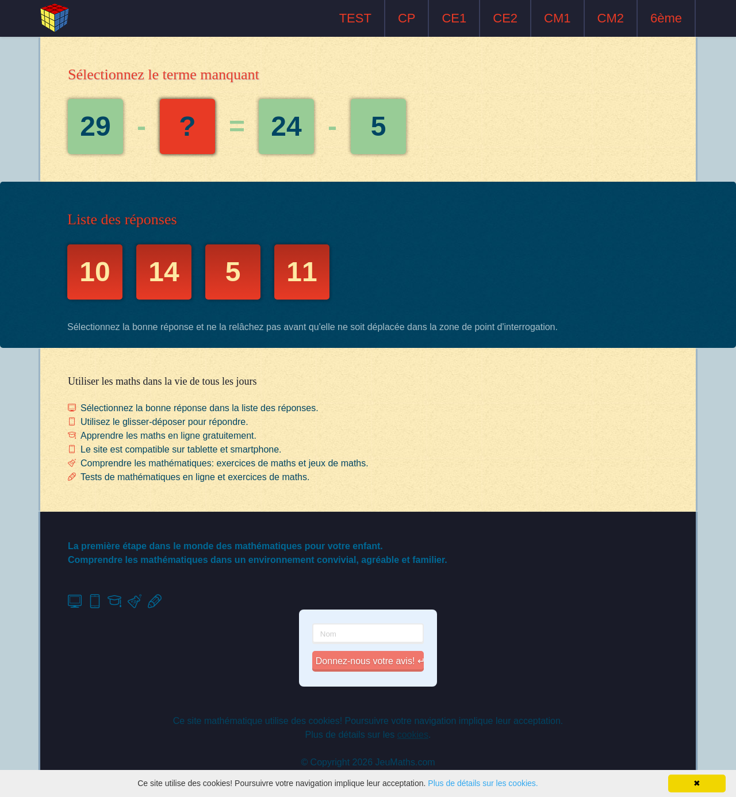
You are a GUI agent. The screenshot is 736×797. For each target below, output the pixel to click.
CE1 (454, 18)
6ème (666, 18)
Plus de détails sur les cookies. (483, 783)
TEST (355, 18)
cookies (412, 734)
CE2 (505, 18)
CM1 (557, 18)
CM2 (610, 18)
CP (407, 18)
